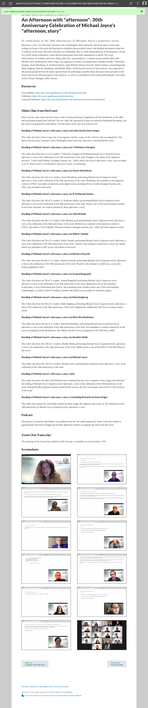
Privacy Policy (63, 695)
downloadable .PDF (97, 441)
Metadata (68, 692)
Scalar (36, 695)
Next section (117, 663)
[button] (137, 3)
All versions (59, 692)
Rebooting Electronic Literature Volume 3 (65, 3)
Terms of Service (50, 695)
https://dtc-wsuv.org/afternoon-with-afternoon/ (52, 96)
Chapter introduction (35, 663)
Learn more (60, 11)
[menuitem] (3, 3)
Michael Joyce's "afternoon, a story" (43, 15)
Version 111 (26, 692)
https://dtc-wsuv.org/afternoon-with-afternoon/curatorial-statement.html (73, 99)
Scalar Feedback (75, 695)
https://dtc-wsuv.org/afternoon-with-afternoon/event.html (61, 93)
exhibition (95, 137)
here (96, 124)
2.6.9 (41, 695)
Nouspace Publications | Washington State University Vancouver (45, 687)
